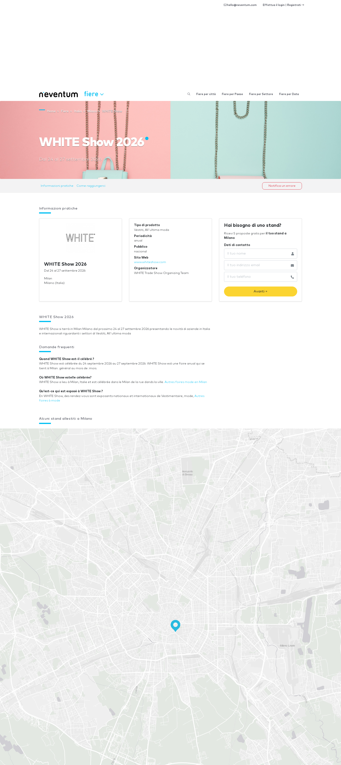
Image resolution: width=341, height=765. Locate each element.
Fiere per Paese (232, 94)
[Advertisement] (170, 52)
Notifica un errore (282, 185)
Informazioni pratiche (57, 185)
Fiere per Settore (261, 94)
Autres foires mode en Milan (186, 382)
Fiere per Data (289, 94)
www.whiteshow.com (150, 262)
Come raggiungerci (90, 185)
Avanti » (260, 291)
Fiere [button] (93, 93)
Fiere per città (206, 94)
